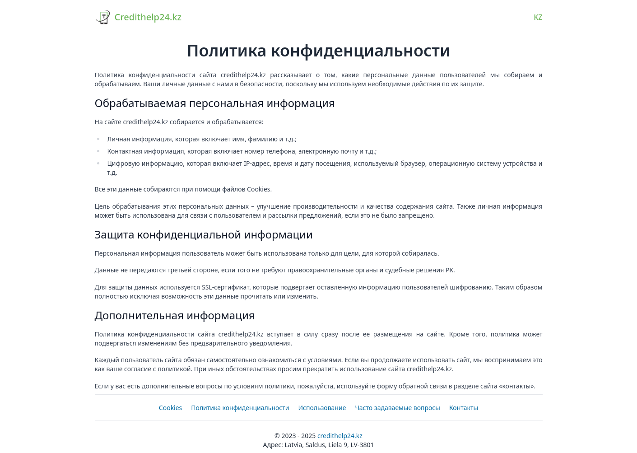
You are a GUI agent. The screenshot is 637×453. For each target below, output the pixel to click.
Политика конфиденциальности (240, 407)
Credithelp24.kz (340, 435)
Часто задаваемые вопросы (397, 407)
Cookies (170, 407)
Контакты (463, 407)
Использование (322, 407)
